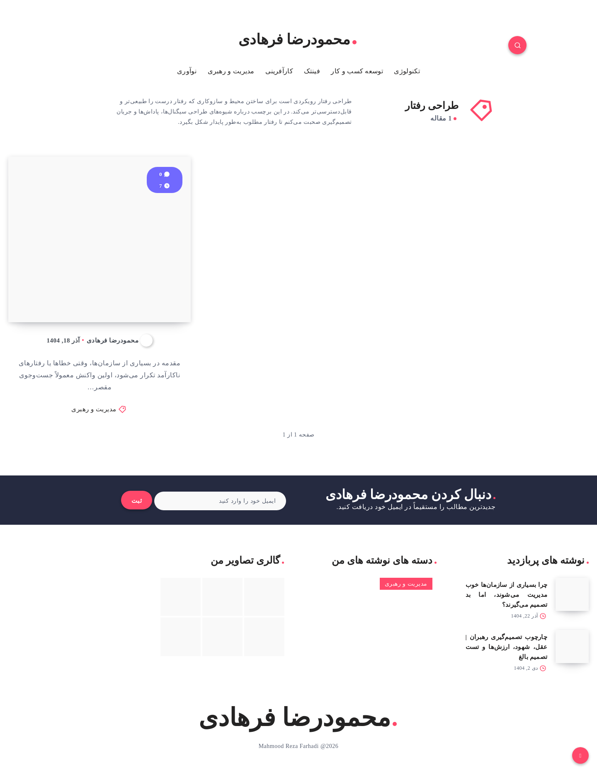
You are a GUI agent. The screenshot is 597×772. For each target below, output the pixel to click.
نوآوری (187, 71)
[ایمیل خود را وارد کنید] (220, 501)
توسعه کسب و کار (357, 71)
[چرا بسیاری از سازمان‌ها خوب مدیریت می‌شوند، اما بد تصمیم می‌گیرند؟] (572, 594)
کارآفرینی (279, 71)
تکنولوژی (407, 71)
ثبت (136, 500)
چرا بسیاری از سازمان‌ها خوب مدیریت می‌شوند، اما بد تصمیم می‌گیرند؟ (507, 594)
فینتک (312, 71)
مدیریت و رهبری (231, 71)
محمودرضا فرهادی (297, 39)
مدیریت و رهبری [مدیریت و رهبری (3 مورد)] (406, 584)
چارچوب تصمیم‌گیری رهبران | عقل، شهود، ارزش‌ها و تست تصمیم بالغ (507, 647)
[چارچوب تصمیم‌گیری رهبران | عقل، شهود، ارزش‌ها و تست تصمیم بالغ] (572, 646)
